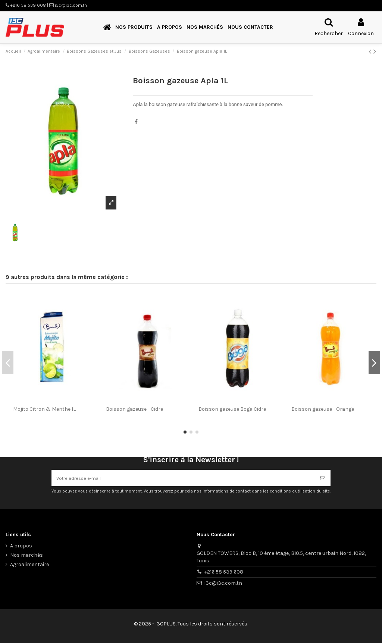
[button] (134, 27)
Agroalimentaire (29, 564)
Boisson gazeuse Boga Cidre (232, 409)
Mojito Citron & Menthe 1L (44, 409)
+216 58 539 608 (223, 572)
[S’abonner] (323, 477)
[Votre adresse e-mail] (183, 477)
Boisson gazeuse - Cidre (134, 409)
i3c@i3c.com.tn (223, 583)
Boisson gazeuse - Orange (322, 409)
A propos (21, 546)
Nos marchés (26, 555)
